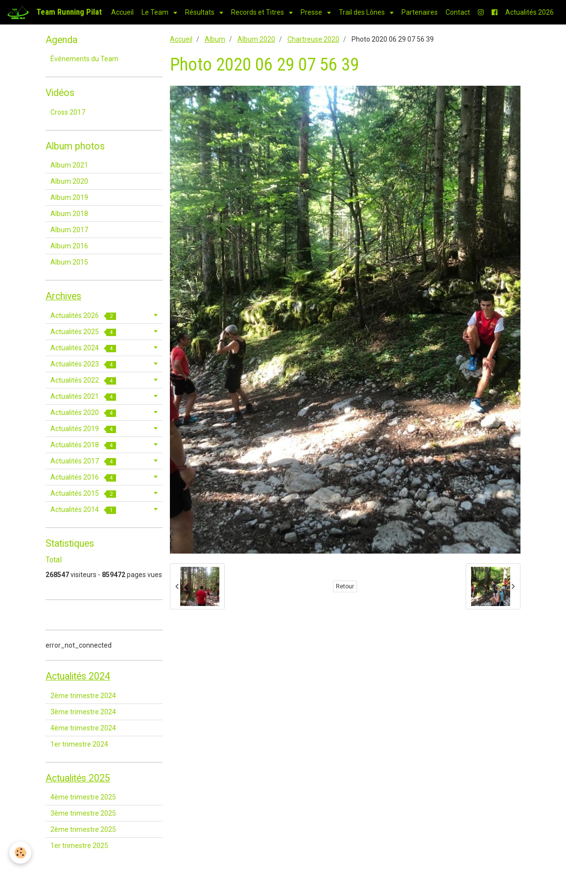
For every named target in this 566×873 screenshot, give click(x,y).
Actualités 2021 (83, 396)
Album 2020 (256, 39)
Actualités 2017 (83, 461)
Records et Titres (258, 12)
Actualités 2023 (83, 364)
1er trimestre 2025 (79, 845)
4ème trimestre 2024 (83, 728)
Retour (345, 586)
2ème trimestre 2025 (83, 829)
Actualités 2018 (83, 445)
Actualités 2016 (83, 477)
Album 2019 (69, 197)
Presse (312, 12)
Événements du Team (84, 59)
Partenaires (419, 12)
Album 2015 (69, 262)
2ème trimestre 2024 (83, 696)
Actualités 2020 (83, 413)
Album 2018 (69, 214)
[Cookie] (21, 853)
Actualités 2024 (83, 348)
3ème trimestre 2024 (83, 712)
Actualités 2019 (83, 429)
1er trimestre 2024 (79, 744)
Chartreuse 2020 (313, 39)
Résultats (200, 12)
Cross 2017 (67, 112)
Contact (458, 12)
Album (215, 39)
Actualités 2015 (83, 493)
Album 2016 (69, 246)
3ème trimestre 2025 (83, 813)
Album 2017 (69, 230)
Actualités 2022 (83, 380)
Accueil (122, 12)
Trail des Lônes (362, 12)
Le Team (156, 12)
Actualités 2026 (529, 12)
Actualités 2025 (83, 332)
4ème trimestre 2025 (83, 797)
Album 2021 (69, 165)
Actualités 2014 (83, 510)
